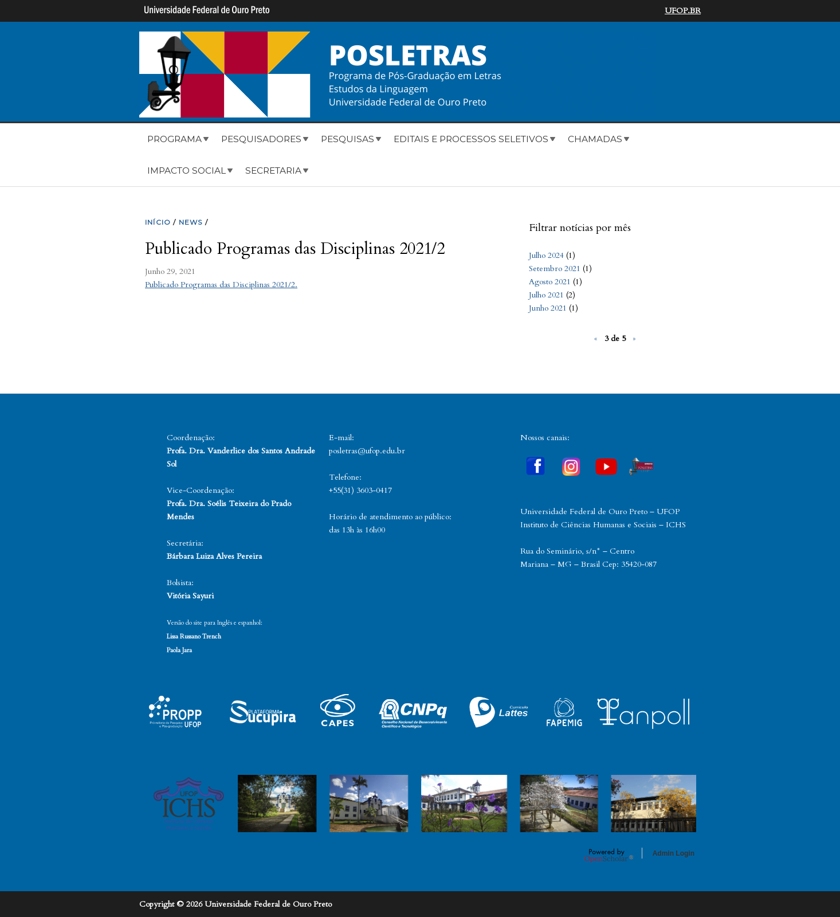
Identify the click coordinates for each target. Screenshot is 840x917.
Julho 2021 (546, 294)
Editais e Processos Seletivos (471, 139)
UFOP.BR (683, 10)
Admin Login (673, 853)
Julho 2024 (546, 255)
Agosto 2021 (550, 281)
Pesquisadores (261, 139)
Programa (174, 139)
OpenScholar (608, 855)
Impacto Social (186, 170)
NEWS (191, 222)
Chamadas (595, 139)
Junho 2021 (548, 308)
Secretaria (273, 170)
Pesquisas (347, 139)
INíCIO (158, 222)
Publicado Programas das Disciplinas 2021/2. (221, 284)
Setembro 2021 (554, 268)
